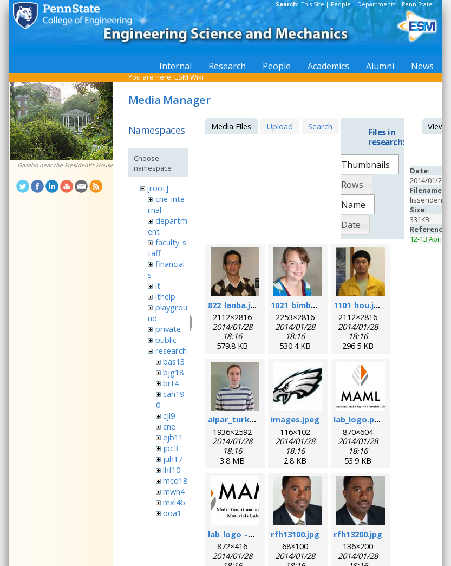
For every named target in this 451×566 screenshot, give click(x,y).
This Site (313, 4)
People (341, 4)
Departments (376, 4)
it (157, 285)
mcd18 (175, 480)
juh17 (172, 458)
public (166, 339)
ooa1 (172, 513)
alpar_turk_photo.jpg (250, 419)
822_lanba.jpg (234, 305)
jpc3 (170, 448)
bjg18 (173, 372)
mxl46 (174, 502)
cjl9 (169, 415)
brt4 (171, 383)
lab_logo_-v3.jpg (239, 534)
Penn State (417, 4)
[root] (157, 188)
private (168, 328)
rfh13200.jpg (358, 534)
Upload (279, 126)
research (171, 350)
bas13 (174, 361)
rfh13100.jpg (295, 534)
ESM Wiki (189, 77)
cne (169, 426)
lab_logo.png (359, 419)
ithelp (165, 296)
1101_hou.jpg (359, 305)
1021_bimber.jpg (302, 305)
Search (320, 126)
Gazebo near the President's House (65, 165)
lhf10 (171, 469)
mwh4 (174, 491)
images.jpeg (295, 419)
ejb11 (173, 437)
